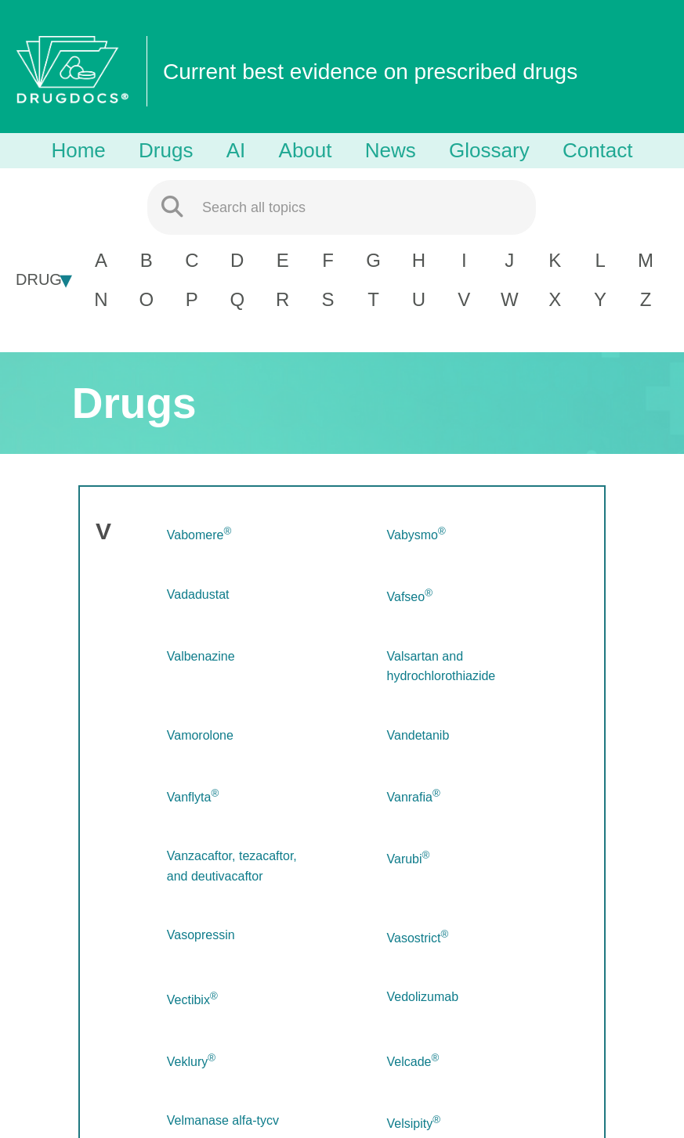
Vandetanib (418, 735)
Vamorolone (200, 735)
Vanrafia (413, 797)
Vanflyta (193, 797)
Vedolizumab (423, 996)
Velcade (413, 1061)
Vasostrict (418, 938)
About (305, 150)
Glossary (489, 150)
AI (236, 150)
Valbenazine (201, 656)
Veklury (191, 1061)
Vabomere (199, 535)
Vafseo (409, 596)
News (390, 150)
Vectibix (192, 1000)
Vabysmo (416, 535)
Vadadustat (198, 594)
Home (78, 150)
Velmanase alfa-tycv (223, 1120)
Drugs (166, 150)
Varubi (408, 859)
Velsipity (414, 1123)
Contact (598, 150)
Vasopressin (201, 935)
